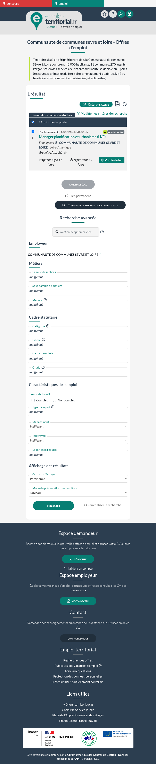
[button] (102, 231)
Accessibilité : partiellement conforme (78, 682)
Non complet (66, 400)
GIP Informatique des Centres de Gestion (91, 754)
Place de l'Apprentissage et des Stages (78, 715)
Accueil (52, 27)
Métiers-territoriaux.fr (78, 704)
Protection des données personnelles (78, 676)
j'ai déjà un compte (78, 568)
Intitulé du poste (53, 122)
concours (11, 3)
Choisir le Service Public (78, 710)
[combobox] (78, 277)
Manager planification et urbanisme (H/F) (72, 136)
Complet (42, 400)
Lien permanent (78, 196)
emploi (61, 3)
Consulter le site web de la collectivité (90, 205)
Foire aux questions (78, 671)
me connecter (78, 601)
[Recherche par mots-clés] (79, 232)
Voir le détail (111, 160)
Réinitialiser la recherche (103, 505)
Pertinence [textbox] (37, 479)
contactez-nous (78, 638)
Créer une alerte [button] (96, 104)
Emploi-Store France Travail (78, 721)
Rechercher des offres (78, 660)
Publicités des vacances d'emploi (76, 665)
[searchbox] (78, 277)
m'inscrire (78, 559)
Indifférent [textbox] (36, 426)
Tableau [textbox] (35, 493)
